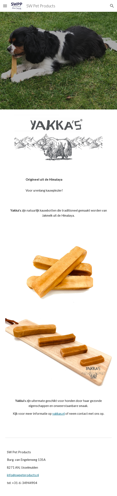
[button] (5, 6)
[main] (58, 179)
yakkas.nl (58, 413)
